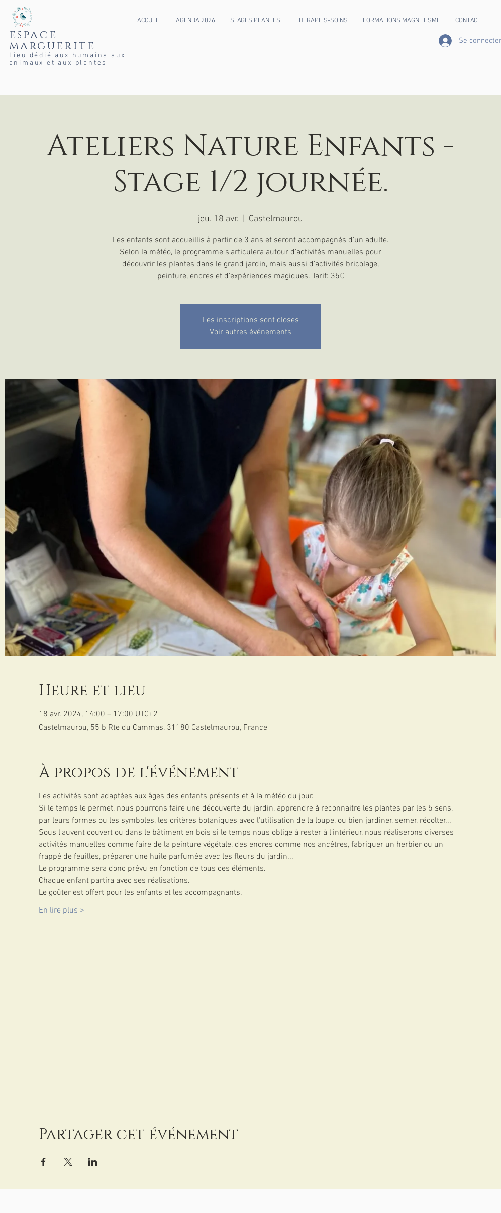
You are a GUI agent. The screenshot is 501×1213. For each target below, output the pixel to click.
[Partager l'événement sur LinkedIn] (92, 1162)
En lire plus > (61, 910)
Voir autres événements (250, 332)
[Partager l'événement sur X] (68, 1162)
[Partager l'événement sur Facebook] (43, 1162)
